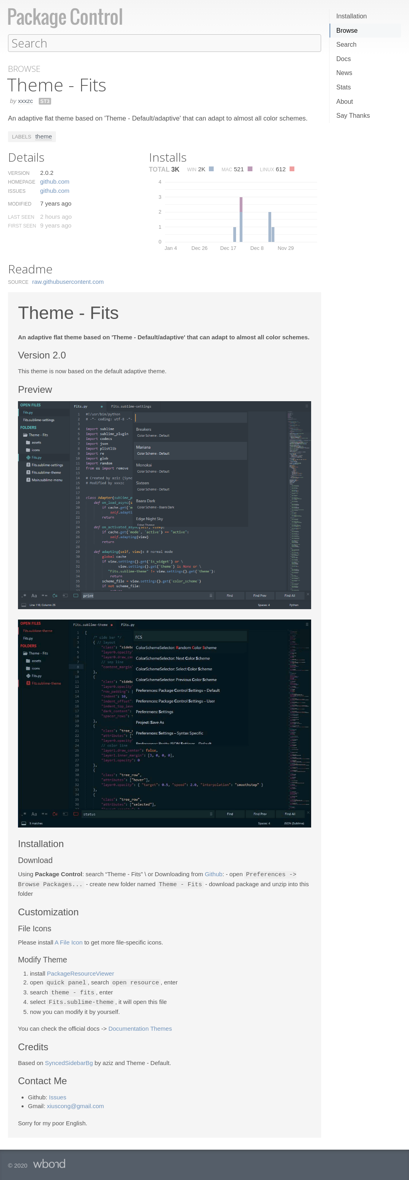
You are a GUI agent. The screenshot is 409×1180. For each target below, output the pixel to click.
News (344, 72)
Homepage (21, 181)
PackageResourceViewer (80, 972)
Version (19, 173)
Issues (17, 191)
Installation (351, 16)
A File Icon (69, 941)
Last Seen (21, 217)
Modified (20, 203)
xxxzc (25, 100)
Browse (346, 30)
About (344, 101)
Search (346, 44)
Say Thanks (353, 115)
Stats (343, 87)
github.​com (54, 181)
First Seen (22, 225)
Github (213, 874)
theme (43, 136)
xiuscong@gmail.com (75, 1103)
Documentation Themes (140, 1026)
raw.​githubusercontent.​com (68, 281)
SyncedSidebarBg (69, 1060)
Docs (343, 58)
